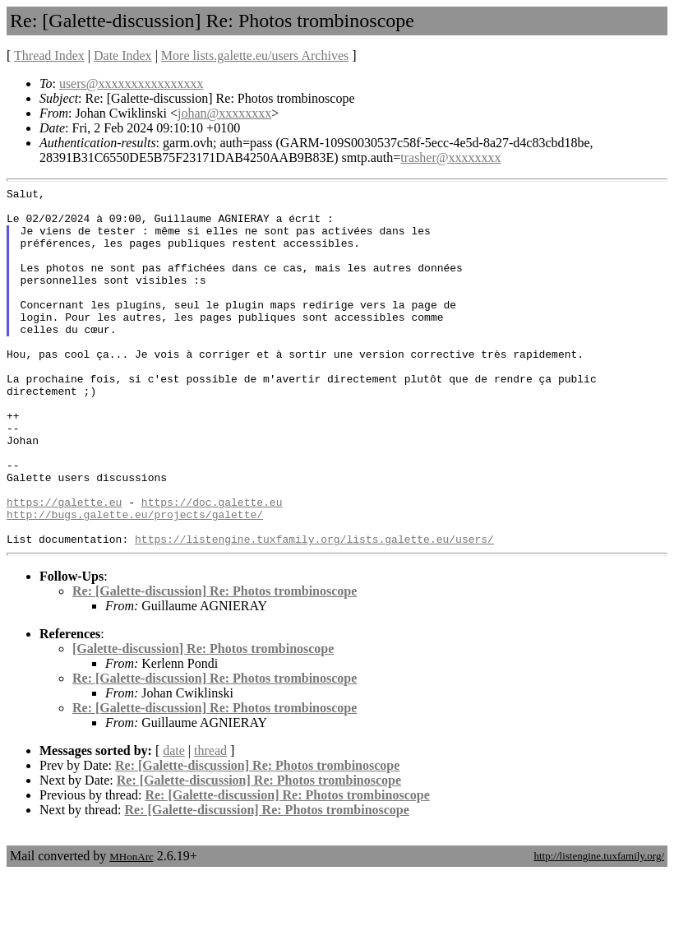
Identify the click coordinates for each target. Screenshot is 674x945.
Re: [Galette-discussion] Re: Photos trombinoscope (214, 662)
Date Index (123, 56)
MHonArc (131, 928)
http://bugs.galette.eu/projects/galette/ (135, 580)
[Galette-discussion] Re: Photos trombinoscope (203, 720)
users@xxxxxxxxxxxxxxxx (131, 83)
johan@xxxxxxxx (224, 113)
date (174, 822)
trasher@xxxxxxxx (450, 157)
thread (210, 822)
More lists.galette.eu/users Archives (255, 56)
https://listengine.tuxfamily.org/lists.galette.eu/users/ (314, 610)
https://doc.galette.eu (212, 565)
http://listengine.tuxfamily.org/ (598, 927)
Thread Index (49, 56)
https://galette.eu (64, 565)
